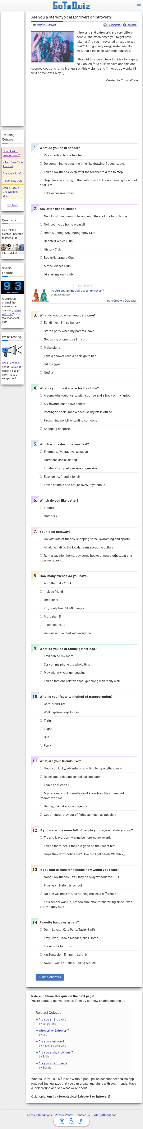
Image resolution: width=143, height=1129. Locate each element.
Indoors (47, 508)
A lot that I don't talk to (57, 583)
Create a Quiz (122, 300)
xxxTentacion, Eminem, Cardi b (63, 954)
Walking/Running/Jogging (60, 712)
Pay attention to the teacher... (62, 155)
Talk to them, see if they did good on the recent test (77, 846)
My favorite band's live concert (63, 404)
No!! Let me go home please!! (62, 224)
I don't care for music (56, 946)
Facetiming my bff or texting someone (68, 420)
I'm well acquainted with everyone (65, 633)
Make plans (50, 347)
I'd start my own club (56, 274)
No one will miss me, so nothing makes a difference (78, 894)
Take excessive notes (57, 193)
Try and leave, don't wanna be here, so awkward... (76, 837)
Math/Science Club (55, 266)
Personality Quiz (12, 180)
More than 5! (51, 616)
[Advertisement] (84, 112)
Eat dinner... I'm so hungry (60, 322)
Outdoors (48, 516)
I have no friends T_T (56, 785)
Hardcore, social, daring (58, 460)
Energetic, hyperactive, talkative (64, 452)
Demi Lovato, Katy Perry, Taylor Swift (67, 929)
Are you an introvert (52, 1019)
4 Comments (113, 25)
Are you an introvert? (53, 1063)
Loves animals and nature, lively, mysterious (72, 485)
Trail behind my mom (56, 656)
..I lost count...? (52, 625)
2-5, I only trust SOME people (62, 608)
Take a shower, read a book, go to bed (68, 356)
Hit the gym (50, 364)
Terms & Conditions (39, 1115)
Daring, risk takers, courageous (63, 806)
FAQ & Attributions (104, 1115)
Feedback (131, 25)
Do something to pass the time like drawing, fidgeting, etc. (82, 163)
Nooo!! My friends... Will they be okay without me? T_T (79, 877)
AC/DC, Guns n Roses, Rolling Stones (68, 963)
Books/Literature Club (57, 257)
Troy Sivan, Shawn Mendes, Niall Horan (69, 938)
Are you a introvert (51, 1041)
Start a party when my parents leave (67, 331)
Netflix (46, 372)
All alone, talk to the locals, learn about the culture (76, 547)
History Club (50, 249)
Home (62, 1121)
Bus (44, 737)
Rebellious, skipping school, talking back (70, 777)
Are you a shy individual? (56, 1052)
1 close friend (51, 591)
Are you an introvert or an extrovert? (79, 290)
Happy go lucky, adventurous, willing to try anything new (81, 768)
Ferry (45, 745)
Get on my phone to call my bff (63, 339)
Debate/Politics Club (56, 241)
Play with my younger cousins (62, 673)
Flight (46, 729)
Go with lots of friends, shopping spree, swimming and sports (85, 539)
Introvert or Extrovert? (54, 1030)
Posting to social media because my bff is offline (76, 412)
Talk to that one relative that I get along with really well (80, 681)
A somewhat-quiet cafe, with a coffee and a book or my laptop (85, 395)
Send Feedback (11, 363)
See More (12, 205)
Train (45, 720)
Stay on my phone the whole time (65, 664)
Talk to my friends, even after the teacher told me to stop (81, 172)
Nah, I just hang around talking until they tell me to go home (83, 216)
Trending (81, 1121)
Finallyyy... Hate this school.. (62, 885)
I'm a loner (49, 600)
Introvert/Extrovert (46, 24)
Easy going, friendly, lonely (60, 477)
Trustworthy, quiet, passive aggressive (68, 468)
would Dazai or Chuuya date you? (12, 191)
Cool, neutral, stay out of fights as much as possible (78, 815)
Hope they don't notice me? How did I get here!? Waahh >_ (82, 854)
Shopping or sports (55, 429)
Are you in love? (12, 173)
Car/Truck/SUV (52, 704)
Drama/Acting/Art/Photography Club (67, 233)
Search (71, 1121)
